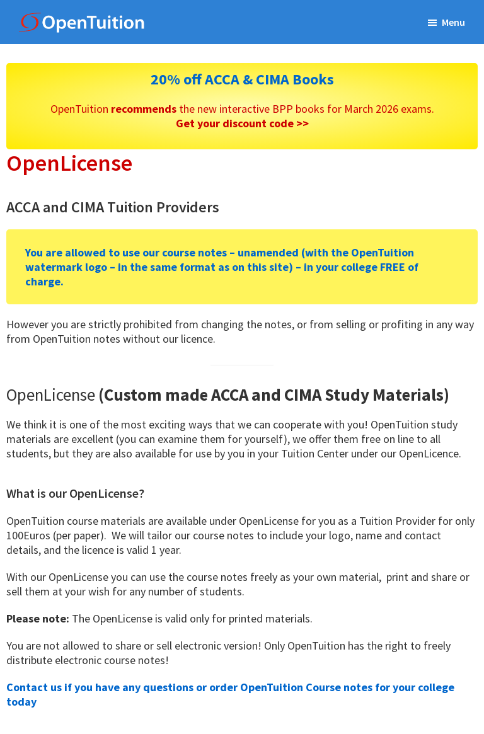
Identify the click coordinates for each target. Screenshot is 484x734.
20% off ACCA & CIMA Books (242, 79)
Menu (453, 22)
